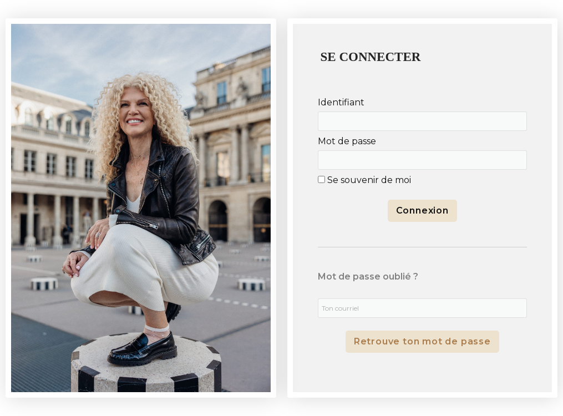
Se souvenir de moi (364, 180)
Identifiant (341, 102)
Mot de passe (347, 141)
